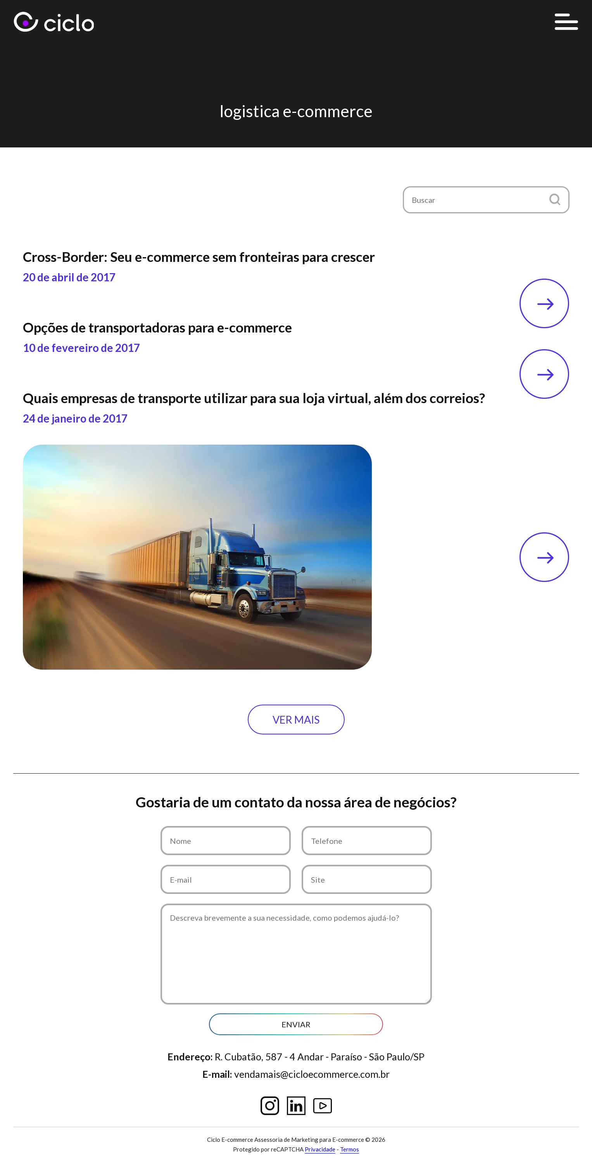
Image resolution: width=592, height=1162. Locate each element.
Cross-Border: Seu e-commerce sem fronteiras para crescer (199, 256)
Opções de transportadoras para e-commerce (157, 327)
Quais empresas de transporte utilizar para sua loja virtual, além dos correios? (254, 398)
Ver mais (296, 719)
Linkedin (296, 1105)
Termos (349, 1149)
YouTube (322, 1105)
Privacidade (320, 1149)
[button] (555, 199)
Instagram (270, 1105)
